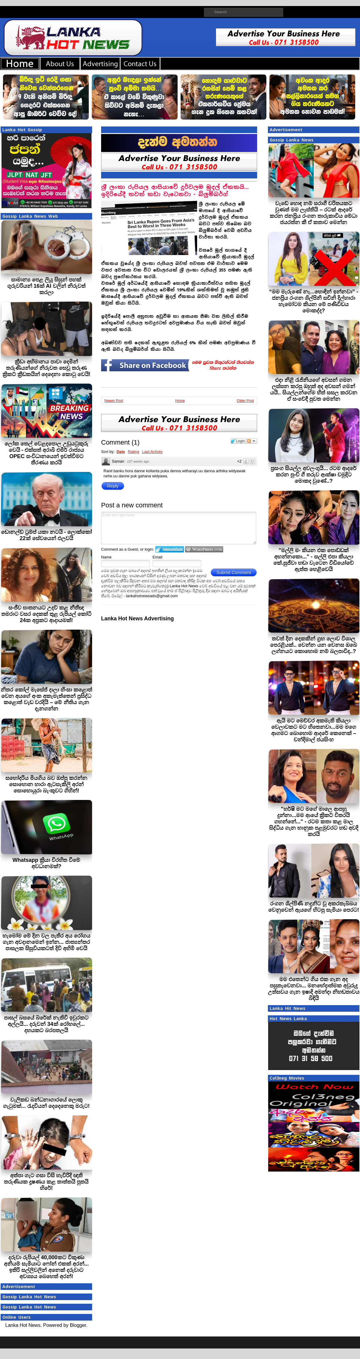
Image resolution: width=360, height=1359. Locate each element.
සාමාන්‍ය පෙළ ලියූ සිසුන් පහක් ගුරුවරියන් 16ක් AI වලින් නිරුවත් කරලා (46, 286)
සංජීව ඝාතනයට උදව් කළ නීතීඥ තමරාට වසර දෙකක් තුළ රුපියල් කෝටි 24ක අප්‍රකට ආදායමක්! (46, 614)
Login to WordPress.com (204, 549)
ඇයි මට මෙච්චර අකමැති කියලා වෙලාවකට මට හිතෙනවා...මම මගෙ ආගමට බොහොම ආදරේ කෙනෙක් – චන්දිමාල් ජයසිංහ (313, 730)
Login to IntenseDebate (169, 549)
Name (106, 557)
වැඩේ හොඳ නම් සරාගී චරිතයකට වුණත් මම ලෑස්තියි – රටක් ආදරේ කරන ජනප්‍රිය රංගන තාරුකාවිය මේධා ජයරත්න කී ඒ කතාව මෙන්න (313, 212)
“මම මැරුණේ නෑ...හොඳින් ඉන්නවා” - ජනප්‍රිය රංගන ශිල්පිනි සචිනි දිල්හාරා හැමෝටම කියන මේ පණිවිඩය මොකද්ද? (313, 301)
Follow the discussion (251, 441)
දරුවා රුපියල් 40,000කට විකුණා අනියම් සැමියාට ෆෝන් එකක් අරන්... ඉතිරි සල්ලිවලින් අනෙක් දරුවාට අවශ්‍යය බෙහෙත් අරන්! (46, 1266)
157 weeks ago (138, 461)
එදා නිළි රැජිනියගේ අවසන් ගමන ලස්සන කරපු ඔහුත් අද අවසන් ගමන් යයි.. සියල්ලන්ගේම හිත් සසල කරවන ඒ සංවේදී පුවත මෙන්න (313, 389)
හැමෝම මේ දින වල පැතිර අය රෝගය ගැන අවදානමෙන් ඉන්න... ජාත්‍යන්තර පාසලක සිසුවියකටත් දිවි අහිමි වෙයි (46, 942)
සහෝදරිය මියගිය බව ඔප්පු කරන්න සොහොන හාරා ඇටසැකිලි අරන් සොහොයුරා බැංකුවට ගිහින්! (46, 784)
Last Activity (152, 451)
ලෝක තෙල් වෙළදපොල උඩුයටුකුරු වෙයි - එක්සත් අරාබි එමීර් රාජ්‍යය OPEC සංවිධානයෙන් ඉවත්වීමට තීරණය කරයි (46, 453)
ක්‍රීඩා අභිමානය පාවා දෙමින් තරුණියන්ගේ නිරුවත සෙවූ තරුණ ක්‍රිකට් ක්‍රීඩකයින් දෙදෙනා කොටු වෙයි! (46, 368)
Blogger (78, 1325)
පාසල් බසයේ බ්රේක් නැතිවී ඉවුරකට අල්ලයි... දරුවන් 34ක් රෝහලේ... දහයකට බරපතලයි (46, 1024)
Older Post (245, 401)
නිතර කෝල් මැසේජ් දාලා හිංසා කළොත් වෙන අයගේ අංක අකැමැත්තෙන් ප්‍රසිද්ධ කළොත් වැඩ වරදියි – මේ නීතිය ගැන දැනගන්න (46, 699)
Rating (133, 451)
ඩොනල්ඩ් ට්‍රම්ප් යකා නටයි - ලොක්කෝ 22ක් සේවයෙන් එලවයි (46, 535)
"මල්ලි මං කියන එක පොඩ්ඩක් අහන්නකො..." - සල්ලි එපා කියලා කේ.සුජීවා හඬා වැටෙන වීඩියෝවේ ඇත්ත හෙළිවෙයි (313, 559)
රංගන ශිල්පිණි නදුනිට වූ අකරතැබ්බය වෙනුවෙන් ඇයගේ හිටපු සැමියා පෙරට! (313, 907)
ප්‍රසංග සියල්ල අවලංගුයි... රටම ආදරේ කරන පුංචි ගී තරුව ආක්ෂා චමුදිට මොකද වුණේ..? (313, 474)
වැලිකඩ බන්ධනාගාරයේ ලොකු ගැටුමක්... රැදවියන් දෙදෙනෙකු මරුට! (46, 1103)
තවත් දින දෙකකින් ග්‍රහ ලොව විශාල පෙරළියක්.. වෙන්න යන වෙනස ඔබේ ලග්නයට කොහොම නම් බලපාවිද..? (313, 645)
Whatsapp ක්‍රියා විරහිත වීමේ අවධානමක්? (46, 863)
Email (158, 557)
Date (120, 451)
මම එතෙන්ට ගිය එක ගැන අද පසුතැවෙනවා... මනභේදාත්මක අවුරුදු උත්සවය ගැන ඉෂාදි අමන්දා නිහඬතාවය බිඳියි (313, 988)
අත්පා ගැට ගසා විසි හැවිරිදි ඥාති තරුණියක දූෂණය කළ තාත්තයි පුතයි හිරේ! (46, 1181)
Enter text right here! (178, 528)
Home (180, 401)
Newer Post (113, 401)
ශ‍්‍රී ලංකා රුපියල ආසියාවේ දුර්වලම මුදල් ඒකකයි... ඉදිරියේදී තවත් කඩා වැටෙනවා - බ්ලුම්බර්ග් (175, 191)
